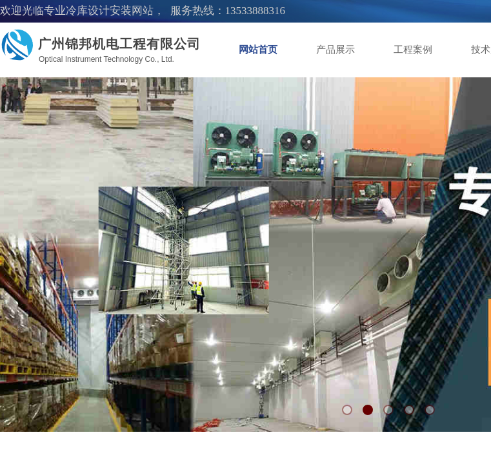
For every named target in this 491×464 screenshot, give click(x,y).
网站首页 (258, 49)
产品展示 (335, 49)
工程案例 (413, 49)
